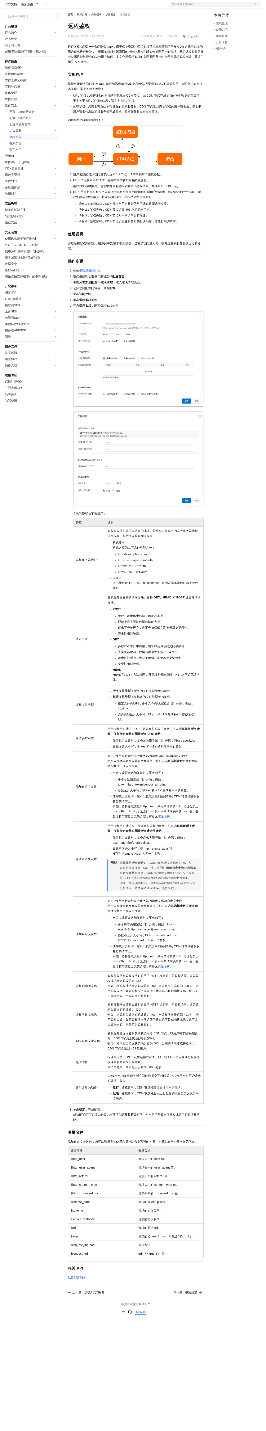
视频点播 (27, 17)
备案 (218, 6)
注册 (238, 6)
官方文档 (11, 17)
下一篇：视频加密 (187, 1306)
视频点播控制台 (89, 284)
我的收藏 (193, 50)
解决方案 (67, 6)
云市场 (102, 6)
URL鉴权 (127, 114)
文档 (209, 6)
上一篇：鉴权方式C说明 (86, 1306)
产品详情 (172, 49)
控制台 (228, 6)
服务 (124, 6)
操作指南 (96, 27)
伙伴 (113, 6)
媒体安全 (111, 27)
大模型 (43, 6)
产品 (54, 6)
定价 (90, 6)
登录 (253, 6)
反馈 (140, 1325)
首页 (70, 27)
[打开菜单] (6, 6)
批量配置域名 (77, 1291)
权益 (80, 6)
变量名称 (164, 830)
